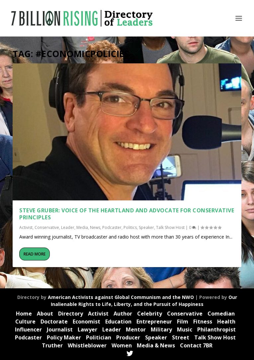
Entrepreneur (154, 321)
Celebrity (149, 313)
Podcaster (112, 227)
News (95, 227)
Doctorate (54, 321)
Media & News (156, 345)
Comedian (221, 313)
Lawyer (87, 329)
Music (184, 329)
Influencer (28, 329)
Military (161, 329)
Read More (34, 253)
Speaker (146, 227)
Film (182, 321)
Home (24, 313)
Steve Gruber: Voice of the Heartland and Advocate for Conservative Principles (126, 214)
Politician (98, 337)
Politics (130, 227)
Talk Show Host (170, 227)
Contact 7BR (196, 345)
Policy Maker (64, 337)
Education (118, 321)
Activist (26, 227)
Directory (70, 313)
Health (226, 321)
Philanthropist (216, 329)
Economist (86, 321)
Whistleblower (87, 345)
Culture (25, 321)
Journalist (60, 329)
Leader (67, 227)
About (45, 313)
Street (180, 337)
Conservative (47, 227)
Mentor (136, 329)
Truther (52, 345)
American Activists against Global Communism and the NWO (121, 297)
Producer (128, 337)
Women (122, 345)
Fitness (202, 321)
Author (123, 313)
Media (82, 227)
